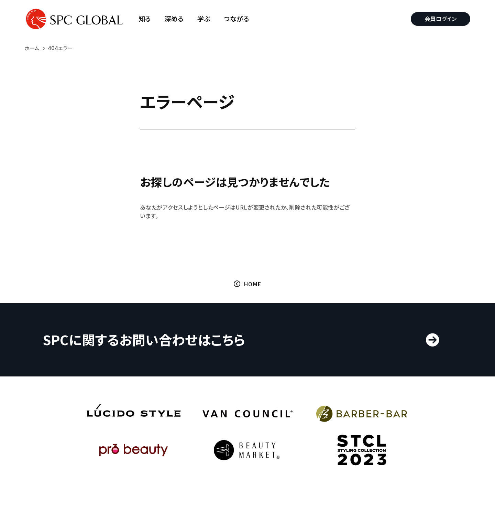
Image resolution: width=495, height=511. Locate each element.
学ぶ (203, 18)
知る (145, 18)
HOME (252, 284)
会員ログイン (440, 18)
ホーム (32, 48)
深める (174, 18)
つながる (237, 18)
